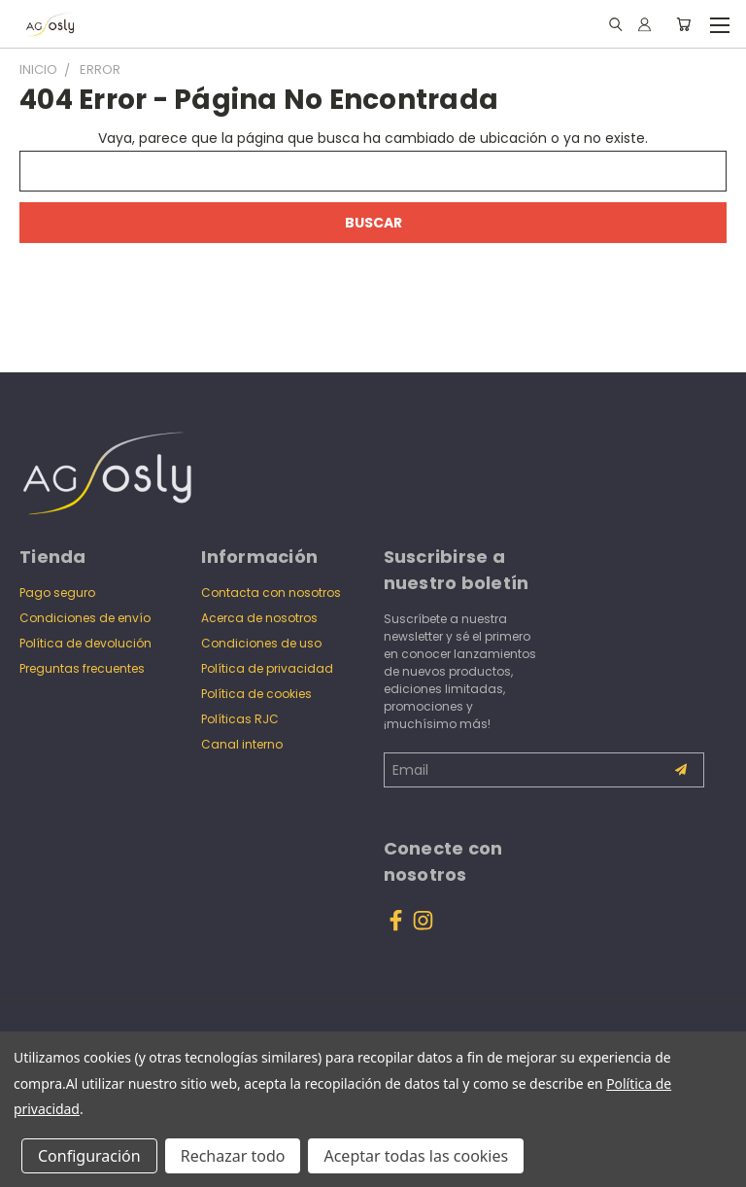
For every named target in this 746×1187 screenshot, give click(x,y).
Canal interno (242, 744)
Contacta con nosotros (271, 592)
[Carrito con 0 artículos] (683, 24)
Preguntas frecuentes (82, 668)
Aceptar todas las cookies (415, 1156)
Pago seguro (57, 592)
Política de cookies (256, 693)
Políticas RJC (240, 719)
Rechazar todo (233, 1156)
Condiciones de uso (261, 643)
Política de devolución (85, 643)
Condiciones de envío (85, 618)
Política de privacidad (267, 668)
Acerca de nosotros (259, 618)
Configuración (89, 1156)
